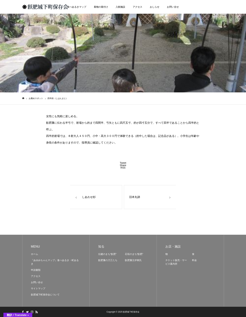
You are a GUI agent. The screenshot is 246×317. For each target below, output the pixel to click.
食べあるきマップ (76, 6)
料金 (194, 260)
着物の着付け (101, 6)
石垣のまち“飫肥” (134, 254)
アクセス (137, 6)
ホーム (34, 254)
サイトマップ (38, 288)
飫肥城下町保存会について (45, 294)
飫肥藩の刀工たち (107, 260)
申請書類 (35, 270)
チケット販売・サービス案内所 (176, 262)
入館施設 (120, 6)
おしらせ (154, 6)
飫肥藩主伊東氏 (133, 260)
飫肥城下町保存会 (131, 312)
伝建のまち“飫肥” (107, 254)
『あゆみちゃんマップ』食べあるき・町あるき (55, 262)
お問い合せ (173, 6)
